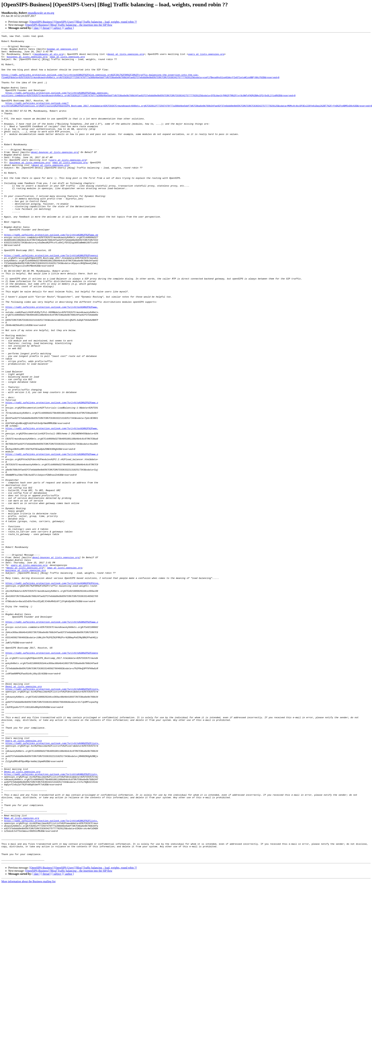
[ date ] (36, 27)
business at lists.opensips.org (27, 61)
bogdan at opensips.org (62, 52)
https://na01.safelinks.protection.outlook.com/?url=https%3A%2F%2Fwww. (51, 361)
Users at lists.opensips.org (23, 882)
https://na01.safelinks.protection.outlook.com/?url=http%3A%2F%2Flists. (52, 820)
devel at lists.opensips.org (125, 58)
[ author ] (69, 27)
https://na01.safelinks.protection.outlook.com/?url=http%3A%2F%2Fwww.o (51, 476)
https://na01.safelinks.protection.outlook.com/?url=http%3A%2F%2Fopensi (51, 299)
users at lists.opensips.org (206, 58)
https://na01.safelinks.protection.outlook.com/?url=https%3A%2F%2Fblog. (52, 693)
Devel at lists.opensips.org (25, 674)
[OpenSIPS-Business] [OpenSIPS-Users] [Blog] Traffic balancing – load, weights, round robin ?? (83, 21)
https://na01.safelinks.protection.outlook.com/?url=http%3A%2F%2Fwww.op (51, 275)
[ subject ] (57, 27)
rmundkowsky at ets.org (41, 12)
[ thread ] (46, 27)
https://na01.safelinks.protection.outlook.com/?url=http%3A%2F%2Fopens (51, 776)
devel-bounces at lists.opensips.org (54, 175)
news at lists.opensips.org (67, 61)
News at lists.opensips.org (21, 974)
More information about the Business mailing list (28, 1046)
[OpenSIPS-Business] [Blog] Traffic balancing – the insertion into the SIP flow (68, 24)
